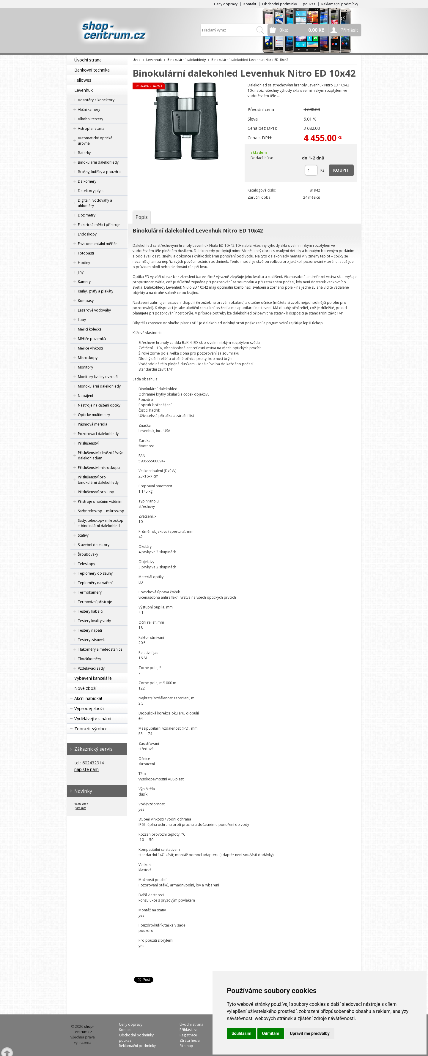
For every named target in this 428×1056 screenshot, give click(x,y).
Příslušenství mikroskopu (99, 467)
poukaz (309, 4)
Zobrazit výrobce (91, 728)
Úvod (137, 59)
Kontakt (249, 4)
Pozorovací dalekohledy (98, 433)
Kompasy (86, 300)
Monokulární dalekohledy (99, 386)
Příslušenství (88, 443)
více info (80, 808)
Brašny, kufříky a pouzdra (99, 171)
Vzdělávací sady (91, 668)
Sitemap (186, 1045)
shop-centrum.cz (83, 1029)
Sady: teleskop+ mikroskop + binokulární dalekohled (100, 523)
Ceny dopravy (225, 4)
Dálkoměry (87, 181)
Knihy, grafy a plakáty (95, 291)
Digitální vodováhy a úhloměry (95, 203)
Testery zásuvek (91, 639)
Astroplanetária (91, 128)
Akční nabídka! (88, 698)
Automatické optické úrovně (95, 140)
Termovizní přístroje (95, 601)
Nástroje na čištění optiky (99, 405)
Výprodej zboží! (89, 708)
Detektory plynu (91, 190)
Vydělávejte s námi (92, 718)
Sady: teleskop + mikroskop (101, 510)
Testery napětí (90, 630)
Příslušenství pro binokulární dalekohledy (98, 480)
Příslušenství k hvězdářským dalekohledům (101, 455)
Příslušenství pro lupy (96, 491)
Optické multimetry (94, 414)
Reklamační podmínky (339, 4)
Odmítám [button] (270, 1033)
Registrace (188, 1035)
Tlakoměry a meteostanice (100, 649)
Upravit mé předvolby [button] (309, 1033)
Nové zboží (85, 688)
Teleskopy (86, 563)
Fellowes (82, 80)
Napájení (85, 395)
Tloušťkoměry (89, 658)
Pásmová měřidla (92, 424)
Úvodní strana (88, 60)
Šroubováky (88, 554)
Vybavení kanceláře (93, 678)
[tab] (142, 217)
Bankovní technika (92, 70)
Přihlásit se (189, 1029)
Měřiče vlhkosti (90, 348)
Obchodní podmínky (279, 4)
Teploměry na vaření (95, 582)
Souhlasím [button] (241, 1033)
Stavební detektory (93, 544)
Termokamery (90, 592)
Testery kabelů (90, 611)
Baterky (84, 152)
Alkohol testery (90, 118)
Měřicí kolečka (90, 329)
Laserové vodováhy (94, 310)
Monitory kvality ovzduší (98, 376)
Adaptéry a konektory (96, 99)
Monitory (85, 367)
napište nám (86, 769)
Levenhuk (83, 90)
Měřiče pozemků (92, 338)
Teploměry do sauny (95, 573)
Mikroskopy (87, 357)
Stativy (83, 535)
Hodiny (84, 262)
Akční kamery (89, 109)
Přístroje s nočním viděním (100, 501)
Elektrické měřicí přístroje (99, 224)
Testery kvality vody (94, 620)
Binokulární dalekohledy (98, 162)
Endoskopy (87, 234)
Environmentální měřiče (97, 243)
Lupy (82, 319)
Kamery (84, 281)
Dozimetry (86, 215)
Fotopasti (86, 253)
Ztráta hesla (190, 1040)
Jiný (81, 272)
